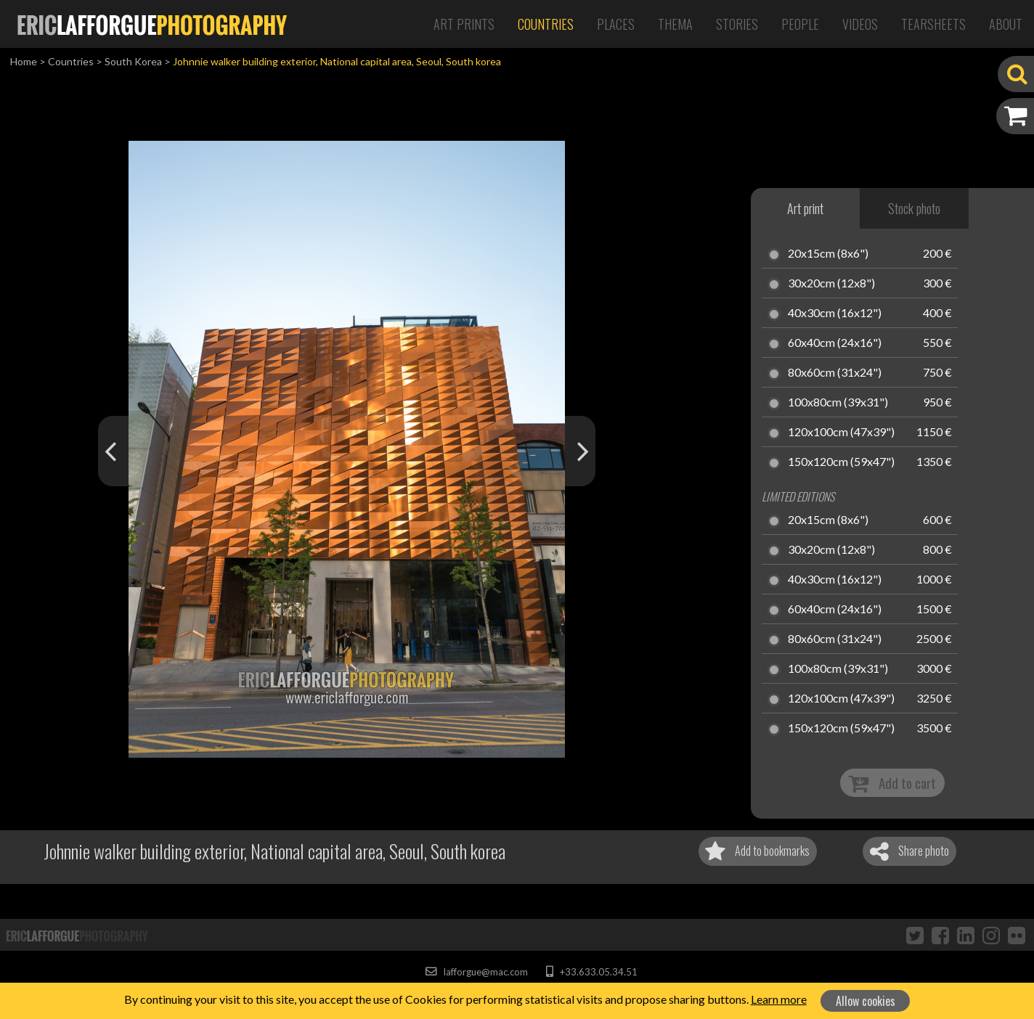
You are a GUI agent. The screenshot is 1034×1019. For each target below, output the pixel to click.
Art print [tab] (805, 208)
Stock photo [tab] (914, 208)
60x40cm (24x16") (835, 343)
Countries (546, 24)
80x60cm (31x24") (835, 373)
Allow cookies (865, 1001)
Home (23, 61)
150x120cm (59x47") (841, 462)
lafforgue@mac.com (476, 972)
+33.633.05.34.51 (591, 972)
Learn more (779, 999)
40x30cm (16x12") (835, 313)
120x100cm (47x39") (841, 432)
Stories (737, 24)
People (800, 24)
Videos (860, 24)
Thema (675, 24)
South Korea (133, 61)
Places (616, 24)
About (1005, 24)
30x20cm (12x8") (831, 284)
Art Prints (463, 24)
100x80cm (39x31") (838, 403)
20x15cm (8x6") (828, 254)
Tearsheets (933, 24)
